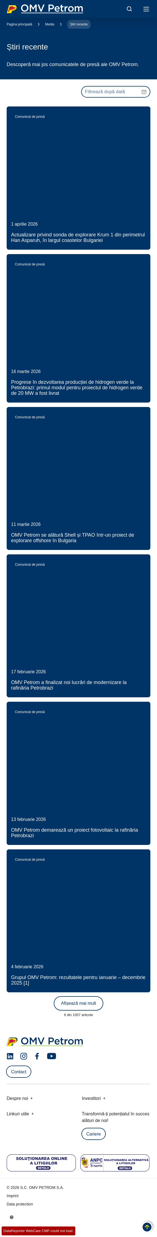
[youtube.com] (51, 1056)
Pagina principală (19, 24)
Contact (18, 1071)
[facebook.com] (37, 1056)
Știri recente (79, 24)
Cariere (93, 1134)
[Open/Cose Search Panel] (129, 8)
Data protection (20, 1204)
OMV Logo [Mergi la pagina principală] (45, 8)
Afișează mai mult (78, 1003)
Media (49, 24)
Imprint (13, 1196)
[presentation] (116, 92)
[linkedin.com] (10, 1056)
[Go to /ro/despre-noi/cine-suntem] (11, 1217)
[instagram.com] (23, 1056)
